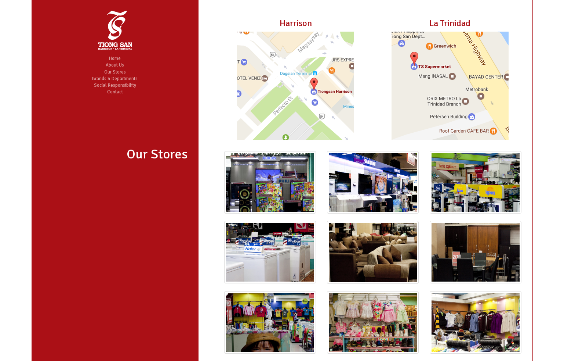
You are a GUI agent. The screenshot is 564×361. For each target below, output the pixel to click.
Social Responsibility (115, 85)
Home (115, 58)
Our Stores (115, 72)
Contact (115, 92)
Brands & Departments (115, 79)
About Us (115, 65)
